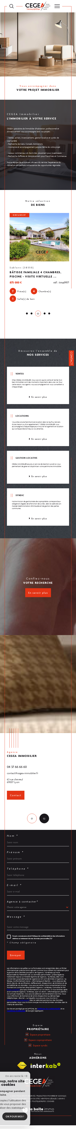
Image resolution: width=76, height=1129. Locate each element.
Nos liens (26, 1105)
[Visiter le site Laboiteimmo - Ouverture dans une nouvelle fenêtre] (38, 1117)
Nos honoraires (19, 1102)
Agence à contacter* (22, 905)
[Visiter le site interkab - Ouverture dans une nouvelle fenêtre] (46, 1069)
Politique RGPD (38, 1105)
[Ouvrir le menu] (57, 6)
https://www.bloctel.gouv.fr (18, 1004)
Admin (61, 1102)
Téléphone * (18, 872)
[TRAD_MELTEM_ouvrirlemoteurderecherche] (11, 6)
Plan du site (34, 1102)
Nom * (12, 839)
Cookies (50, 1105)
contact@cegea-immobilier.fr (22, 777)
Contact (71, 358)
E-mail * (14, 889)
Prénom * (15, 856)
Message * (16, 920)
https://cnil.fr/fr (13, 993)
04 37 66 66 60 (17, 770)
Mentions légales (49, 1102)
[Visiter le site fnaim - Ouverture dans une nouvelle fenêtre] (21, 1069)
